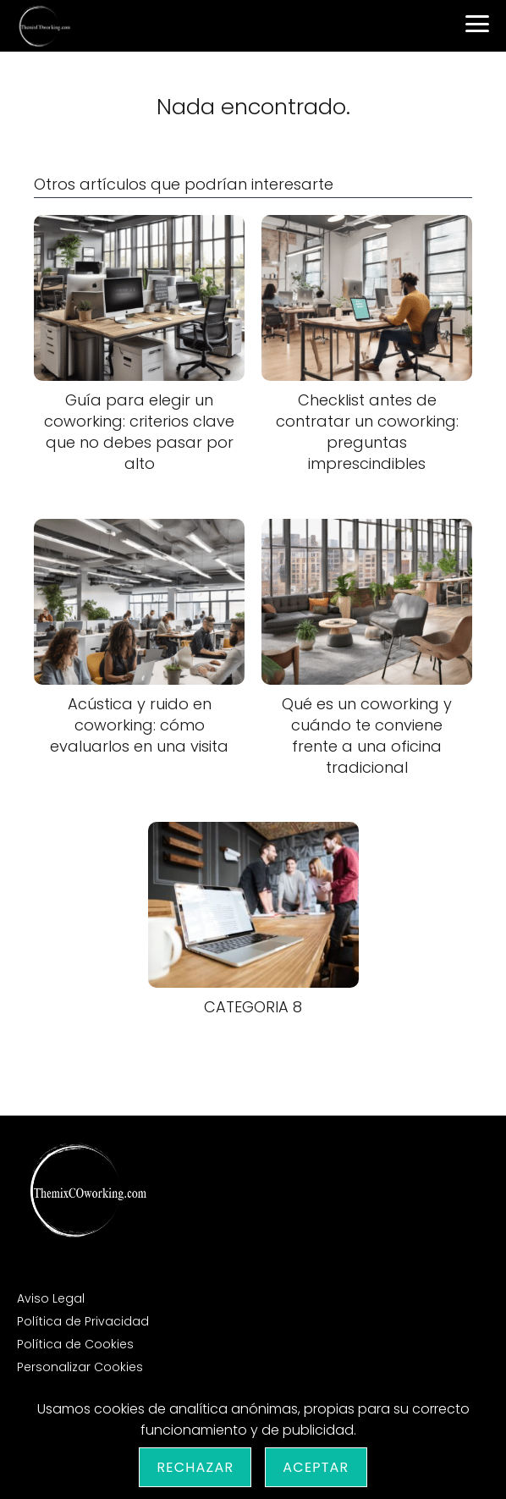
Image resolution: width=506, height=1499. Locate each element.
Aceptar (316, 1467)
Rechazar (195, 1467)
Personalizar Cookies (80, 1366)
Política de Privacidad (83, 1321)
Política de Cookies (75, 1344)
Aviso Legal (51, 1298)
